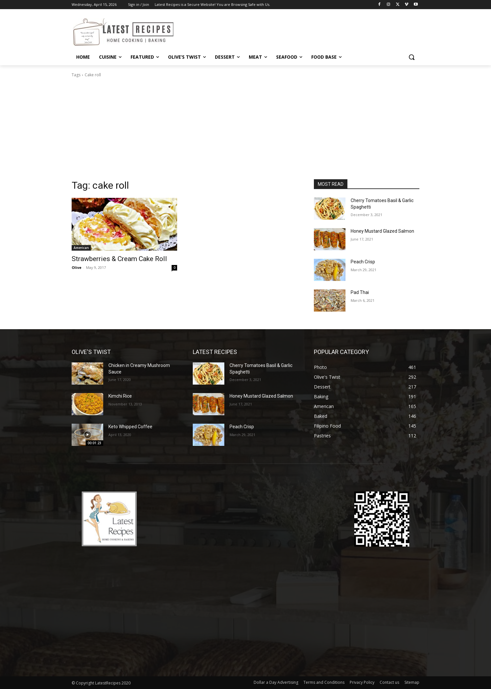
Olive (76, 267)
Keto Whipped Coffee (130, 426)
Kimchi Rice (120, 396)
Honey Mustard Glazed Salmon (382, 231)
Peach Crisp (363, 261)
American (81, 247)
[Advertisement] (245, 130)
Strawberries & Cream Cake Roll (119, 259)
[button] (411, 57)
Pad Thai (360, 292)
